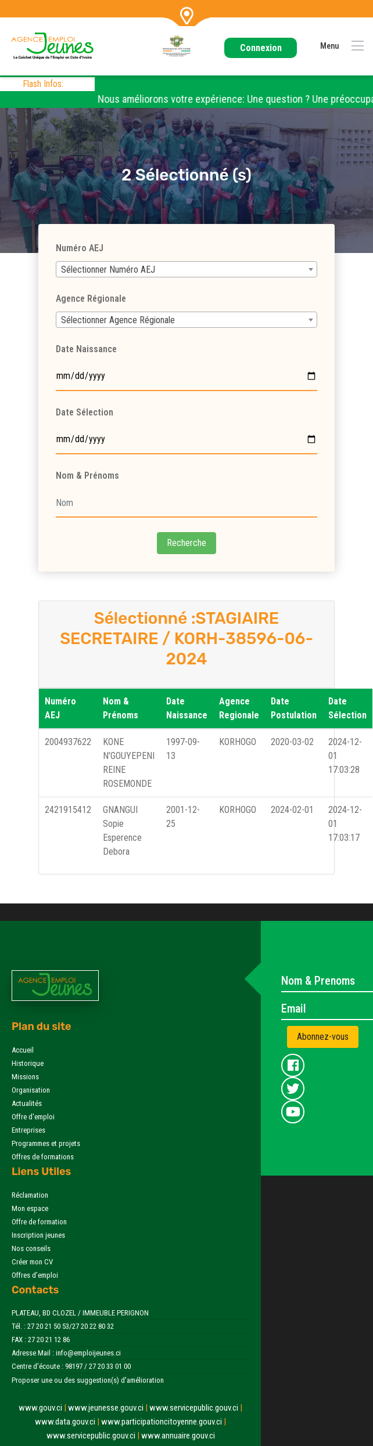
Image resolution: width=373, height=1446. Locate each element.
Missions (25, 1076)
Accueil (23, 1050)
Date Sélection (84, 412)
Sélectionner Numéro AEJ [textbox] (108, 269)
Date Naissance (86, 349)
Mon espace (30, 1208)
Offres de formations (43, 1156)
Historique (28, 1063)
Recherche (186, 542)
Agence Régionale (91, 298)
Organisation (31, 1090)
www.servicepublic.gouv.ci (195, 1407)
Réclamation (30, 1195)
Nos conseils (31, 1248)
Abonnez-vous (323, 1036)
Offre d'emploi (33, 1116)
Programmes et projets (46, 1143)
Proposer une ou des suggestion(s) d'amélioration (88, 1380)
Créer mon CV (32, 1261)
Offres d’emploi (35, 1275)
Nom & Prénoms (87, 475)
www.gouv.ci (43, 1407)
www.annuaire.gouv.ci (178, 1435)
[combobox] (186, 269)
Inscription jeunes (38, 1235)
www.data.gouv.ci (68, 1421)
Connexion (261, 47)
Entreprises (28, 1130)
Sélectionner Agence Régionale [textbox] (118, 320)
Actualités (27, 1103)
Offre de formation (39, 1221)
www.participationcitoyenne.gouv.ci (163, 1421)
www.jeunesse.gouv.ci (108, 1407)
